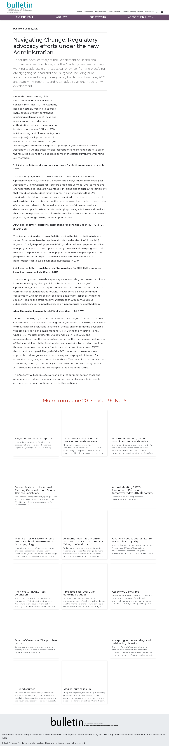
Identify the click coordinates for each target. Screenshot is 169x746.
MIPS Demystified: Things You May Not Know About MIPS (81, 440)
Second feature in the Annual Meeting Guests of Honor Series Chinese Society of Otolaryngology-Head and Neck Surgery (35, 490)
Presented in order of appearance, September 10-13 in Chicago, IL (128, 498)
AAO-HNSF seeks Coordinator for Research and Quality (132, 540)
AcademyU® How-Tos (125, 591)
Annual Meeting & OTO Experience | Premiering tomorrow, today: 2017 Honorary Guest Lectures (132, 490)
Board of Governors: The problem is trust (36, 642)
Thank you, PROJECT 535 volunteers (30, 593)
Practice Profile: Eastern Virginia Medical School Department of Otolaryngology (35, 541)
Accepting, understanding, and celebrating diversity (131, 642)
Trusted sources (25, 689)
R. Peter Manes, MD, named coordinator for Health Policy (130, 440)
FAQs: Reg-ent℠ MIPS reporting (34, 438)
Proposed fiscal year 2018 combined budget (79, 593)
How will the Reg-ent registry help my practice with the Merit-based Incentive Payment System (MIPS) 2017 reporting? (33, 445)
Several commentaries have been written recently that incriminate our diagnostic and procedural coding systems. (35, 649)
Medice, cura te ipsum (77, 689)
